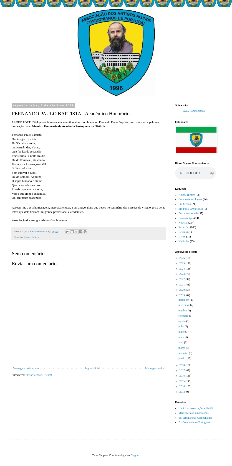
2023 (182, 273)
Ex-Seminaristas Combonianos (195, 417)
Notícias (183, 222)
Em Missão (185, 204)
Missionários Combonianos (194, 413)
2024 (182, 268)
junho (181, 331)
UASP (182, 236)
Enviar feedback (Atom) (38, 375)
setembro (183, 315)
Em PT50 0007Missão (191, 208)
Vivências (184, 241)
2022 (182, 279)
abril (181, 342)
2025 (182, 263)
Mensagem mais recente (26, 368)
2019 (182, 295)
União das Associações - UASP (196, 408)
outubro (182, 310)
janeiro (182, 358)
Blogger (135, 455)
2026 (182, 258)
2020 (182, 289)
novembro (184, 305)
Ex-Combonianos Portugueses (195, 422)
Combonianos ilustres (190, 199)
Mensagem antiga (154, 368)
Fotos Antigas (186, 218)
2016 (182, 375)
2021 (182, 284)
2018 (182, 365)
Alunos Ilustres (31, 237)
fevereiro (183, 353)
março (182, 347)
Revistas (183, 232)
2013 (182, 391)
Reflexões (184, 227)
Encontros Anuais (188, 213)
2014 (182, 386)
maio (181, 337)
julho (181, 326)
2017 (182, 370)
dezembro (184, 299)
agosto (182, 321)
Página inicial (92, 368)
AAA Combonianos (194, 110)
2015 (182, 381)
